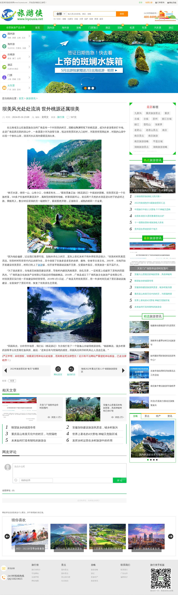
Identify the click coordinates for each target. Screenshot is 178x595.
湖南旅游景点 (141, 147)
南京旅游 (153, 135)
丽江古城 (166, 119)
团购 (121, 27)
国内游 (51, 27)
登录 (140, 2)
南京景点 (139, 135)
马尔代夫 (11, 48)
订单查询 (159, 2)
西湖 (96, 19)
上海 (9, 79)
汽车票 (157, 27)
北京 (23, 38)
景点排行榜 (65, 577)
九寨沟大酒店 (13, 69)
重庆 (167, 113)
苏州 (19, 90)
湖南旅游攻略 (160, 147)
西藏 (14, 79)
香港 (9, 58)
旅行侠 (60, 117)
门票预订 (94, 27)
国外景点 (64, 573)
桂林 (91, 19)
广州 (9, 90)
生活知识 (64, 581)
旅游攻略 (94, 570)
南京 (164, 130)
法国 (24, 48)
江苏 (19, 79)
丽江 (136, 124)
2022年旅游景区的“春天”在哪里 (24, 369)
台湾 (19, 58)
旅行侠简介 (36, 570)
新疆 (14, 38)
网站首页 (58, 371)
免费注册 (148, 2)
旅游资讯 (31, 98)
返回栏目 (71, 371)
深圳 (14, 90)
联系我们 (124, 570)
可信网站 (35, 573)
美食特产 (94, 577)
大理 (81, 19)
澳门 (14, 58)
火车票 (11, 85)
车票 (145, 27)
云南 (19, 38)
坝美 (12, 381)
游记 (171, 27)
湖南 (9, 38)
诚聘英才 (124, 577)
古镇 (76, 19)
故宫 (101, 19)
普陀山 (147, 124)
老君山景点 (152, 130)
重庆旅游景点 (153, 113)
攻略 (64, 19)
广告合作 (124, 573)
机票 (132, 27)
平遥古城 (158, 141)
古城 (136, 119)
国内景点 (64, 570)
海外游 (65, 27)
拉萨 (86, 19)
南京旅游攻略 (141, 141)
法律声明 (35, 577)
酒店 (107, 27)
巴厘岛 (18, 48)
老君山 (138, 130)
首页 (37, 27)
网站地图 (35, 581)
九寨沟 (70, 19)
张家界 (158, 124)
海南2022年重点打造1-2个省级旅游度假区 (99, 370)
